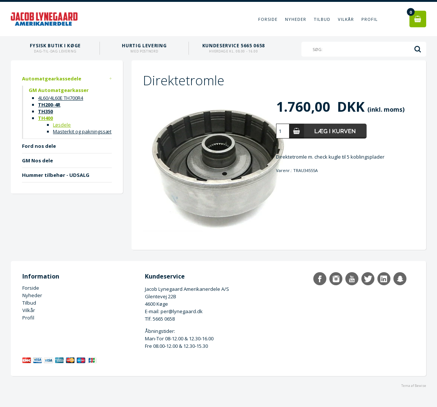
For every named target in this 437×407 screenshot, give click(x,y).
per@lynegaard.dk (182, 311)
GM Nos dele (37, 160)
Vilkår (346, 19)
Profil (369, 19)
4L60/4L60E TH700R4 (60, 98)
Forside (268, 19)
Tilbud (322, 19)
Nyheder (295, 19)
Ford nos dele (39, 146)
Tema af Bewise (413, 385)
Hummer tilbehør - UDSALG (55, 175)
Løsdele (62, 124)
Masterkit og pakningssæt (82, 131)
